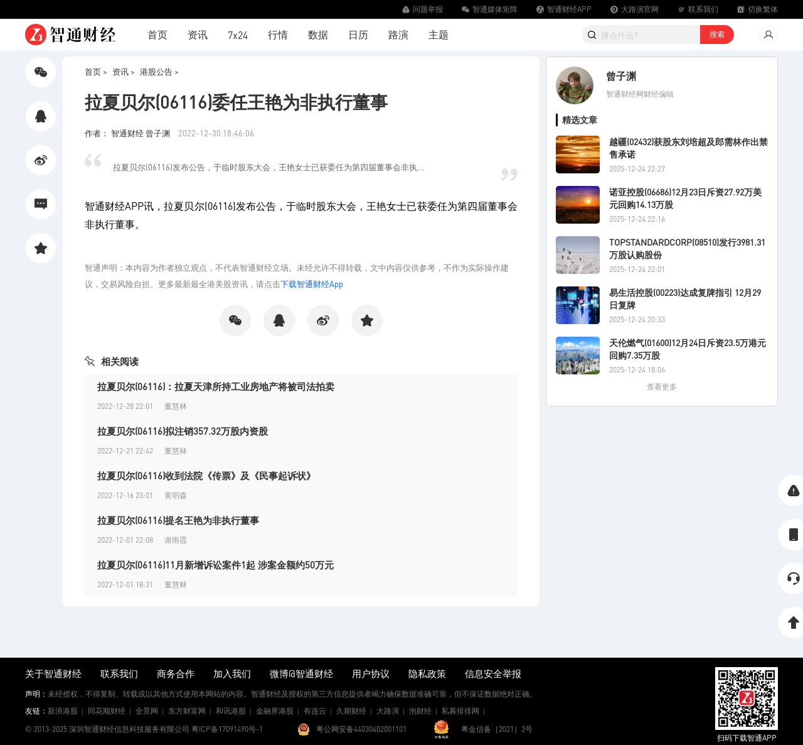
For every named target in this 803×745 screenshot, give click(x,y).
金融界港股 (275, 710)
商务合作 (175, 673)
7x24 (238, 34)
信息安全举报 (493, 673)
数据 (318, 34)
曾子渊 (621, 75)
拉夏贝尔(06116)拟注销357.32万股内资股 (182, 431)
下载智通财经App (311, 283)
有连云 (315, 710)
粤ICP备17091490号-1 (227, 729)
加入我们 (232, 673)
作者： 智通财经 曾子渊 (128, 133)
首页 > (96, 71)
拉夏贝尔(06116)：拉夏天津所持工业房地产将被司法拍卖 (215, 386)
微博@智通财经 (301, 673)
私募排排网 (460, 710)
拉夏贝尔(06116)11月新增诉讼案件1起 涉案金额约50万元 (215, 564)
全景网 (147, 710)
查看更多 (662, 386)
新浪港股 (63, 710)
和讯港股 (231, 710)
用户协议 (371, 673)
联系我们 (119, 673)
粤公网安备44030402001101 (361, 729)
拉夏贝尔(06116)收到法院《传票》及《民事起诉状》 (206, 475)
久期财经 (351, 710)
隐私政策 (427, 673)
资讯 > (123, 71)
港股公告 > (159, 71)
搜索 (717, 34)
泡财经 (420, 710)
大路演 (387, 710)
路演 (398, 34)
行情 (278, 34)
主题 (438, 34)
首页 (157, 34)
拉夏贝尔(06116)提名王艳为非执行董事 (178, 520)
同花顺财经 (106, 710)
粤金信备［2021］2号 (497, 729)
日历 (358, 34)
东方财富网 (187, 710)
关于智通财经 (53, 673)
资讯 (198, 34)
